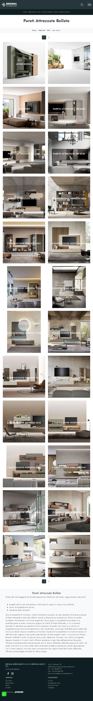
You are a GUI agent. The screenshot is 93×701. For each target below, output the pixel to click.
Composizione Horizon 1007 (69, 288)
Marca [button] (34, 30)
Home (25, 12)
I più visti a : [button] (56, 30)
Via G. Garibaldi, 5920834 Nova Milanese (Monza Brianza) (61, 665)
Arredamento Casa (34, 12)
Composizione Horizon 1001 (24, 243)
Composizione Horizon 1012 (24, 378)
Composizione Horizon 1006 (24, 288)
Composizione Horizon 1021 (69, 467)
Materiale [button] (42, 30)
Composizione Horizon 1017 (69, 378)
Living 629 (69, 557)
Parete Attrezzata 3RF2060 (69, 109)
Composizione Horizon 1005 (69, 243)
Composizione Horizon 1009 (69, 333)
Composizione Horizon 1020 (24, 467)
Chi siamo (9, 681)
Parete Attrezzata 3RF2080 (24, 153)
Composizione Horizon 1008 (24, 333)
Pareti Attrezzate (47, 12)
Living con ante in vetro (69, 64)
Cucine (50, 681)
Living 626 (24, 557)
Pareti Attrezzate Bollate (62, 12)
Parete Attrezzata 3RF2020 (69, 153)
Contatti (8, 687)
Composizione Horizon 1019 (69, 422)
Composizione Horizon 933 (69, 512)
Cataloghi (51, 687)
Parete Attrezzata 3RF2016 (24, 198)
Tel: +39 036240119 (55, 669)
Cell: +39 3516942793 (55, 671)
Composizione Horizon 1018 (24, 422)
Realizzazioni (10, 683)
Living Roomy (24, 64)
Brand (7, 685)
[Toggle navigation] (89, 5)
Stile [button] (48, 30)
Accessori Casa (53, 685)
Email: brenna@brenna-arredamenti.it (60, 673)
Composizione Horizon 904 (24, 512)
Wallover (24, 109)
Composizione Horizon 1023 (69, 198)
